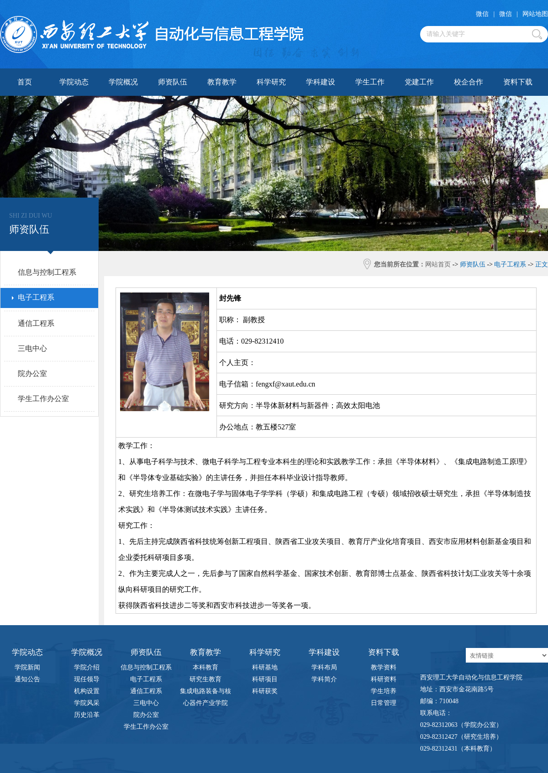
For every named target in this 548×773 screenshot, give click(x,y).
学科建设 (320, 82)
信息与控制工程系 (146, 667)
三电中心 (146, 703)
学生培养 (383, 691)
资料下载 (517, 82)
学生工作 (370, 82)
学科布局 (324, 667)
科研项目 (265, 679)
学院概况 (123, 82)
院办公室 (146, 714)
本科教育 (205, 667)
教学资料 (383, 667)
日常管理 (383, 703)
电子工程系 (146, 679)
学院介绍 (87, 667)
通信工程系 (146, 691)
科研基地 (265, 667)
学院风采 (87, 703)
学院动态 (74, 82)
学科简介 (324, 679)
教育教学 (222, 82)
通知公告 (27, 679)
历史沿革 (87, 714)
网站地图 (535, 13)
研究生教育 (205, 679)
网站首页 (438, 264)
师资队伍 (172, 82)
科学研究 (271, 82)
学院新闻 (27, 667)
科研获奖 (265, 691)
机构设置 (87, 691)
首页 (24, 82)
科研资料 (383, 679)
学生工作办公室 (146, 726)
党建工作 (419, 82)
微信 (482, 13)
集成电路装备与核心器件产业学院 (205, 692)
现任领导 (87, 679)
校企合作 (468, 82)
